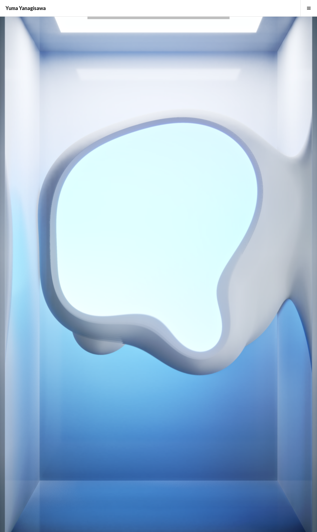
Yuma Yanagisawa (25, 8)
